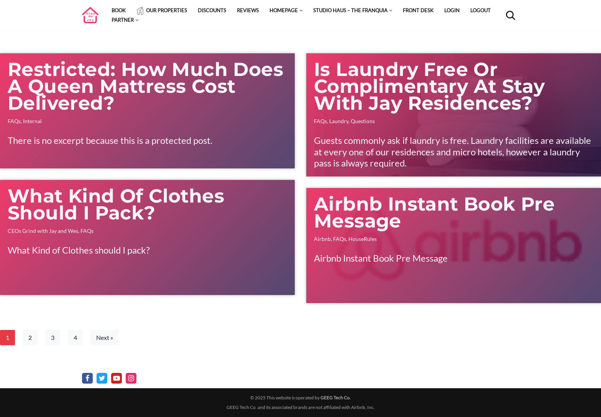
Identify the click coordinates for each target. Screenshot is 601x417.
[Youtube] (116, 378)
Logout (480, 10)
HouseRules (362, 239)
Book (119, 10)
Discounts (212, 10)
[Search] (510, 15)
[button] (301, 10)
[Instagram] (131, 378)
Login (452, 10)
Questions (363, 121)
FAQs (14, 121)
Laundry (338, 121)
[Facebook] (87, 378)
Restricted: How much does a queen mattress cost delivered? (145, 86)
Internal (32, 121)
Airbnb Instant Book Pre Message (434, 212)
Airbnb (322, 239)
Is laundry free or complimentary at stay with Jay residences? (429, 86)
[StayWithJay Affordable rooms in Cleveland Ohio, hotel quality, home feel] (90, 15)
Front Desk (418, 10)
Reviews (248, 10)
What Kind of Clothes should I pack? (116, 204)
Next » (104, 337)
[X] (102, 378)
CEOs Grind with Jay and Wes (43, 230)
